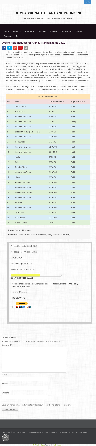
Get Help (42, 31)
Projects (53, 31)
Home (6, 31)
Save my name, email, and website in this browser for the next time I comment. (36, 404)
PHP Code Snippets (39, 445)
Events (79, 31)
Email (5, 383)
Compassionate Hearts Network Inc (33, 432)
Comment (7, 345)
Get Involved (66, 31)
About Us (17, 31)
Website (5, 392)
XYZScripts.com (58, 445)
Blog (18, 36)
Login (88, 2)
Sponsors (8, 36)
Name (5, 374)
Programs (29, 31)
